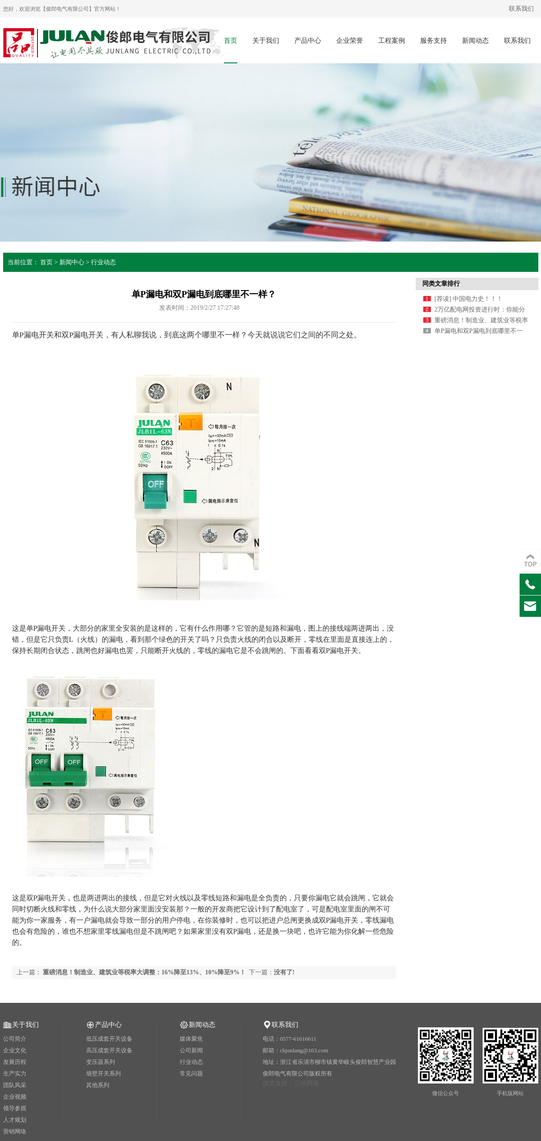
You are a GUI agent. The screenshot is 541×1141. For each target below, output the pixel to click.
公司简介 (14, 1038)
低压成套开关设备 (109, 1038)
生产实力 (14, 1073)
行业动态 (103, 262)
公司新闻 (191, 1050)
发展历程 (14, 1062)
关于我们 (265, 40)
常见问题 (191, 1073)
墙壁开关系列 (103, 1073)
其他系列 (97, 1085)
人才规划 (14, 1119)
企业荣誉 (349, 40)
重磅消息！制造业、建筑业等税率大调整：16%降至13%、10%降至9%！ (144, 972)
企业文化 (14, 1050)
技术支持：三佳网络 (291, 1083)
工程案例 (391, 40)
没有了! (284, 972)
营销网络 (14, 1131)
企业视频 (14, 1096)
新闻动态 (475, 40)
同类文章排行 (441, 283)
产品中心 (307, 40)
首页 (230, 40)
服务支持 (433, 40)
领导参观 (14, 1108)
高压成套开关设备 (109, 1050)
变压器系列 (100, 1062)
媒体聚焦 (191, 1038)
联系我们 (521, 8)
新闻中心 (71, 262)
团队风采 (14, 1085)
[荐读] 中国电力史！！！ (468, 299)
